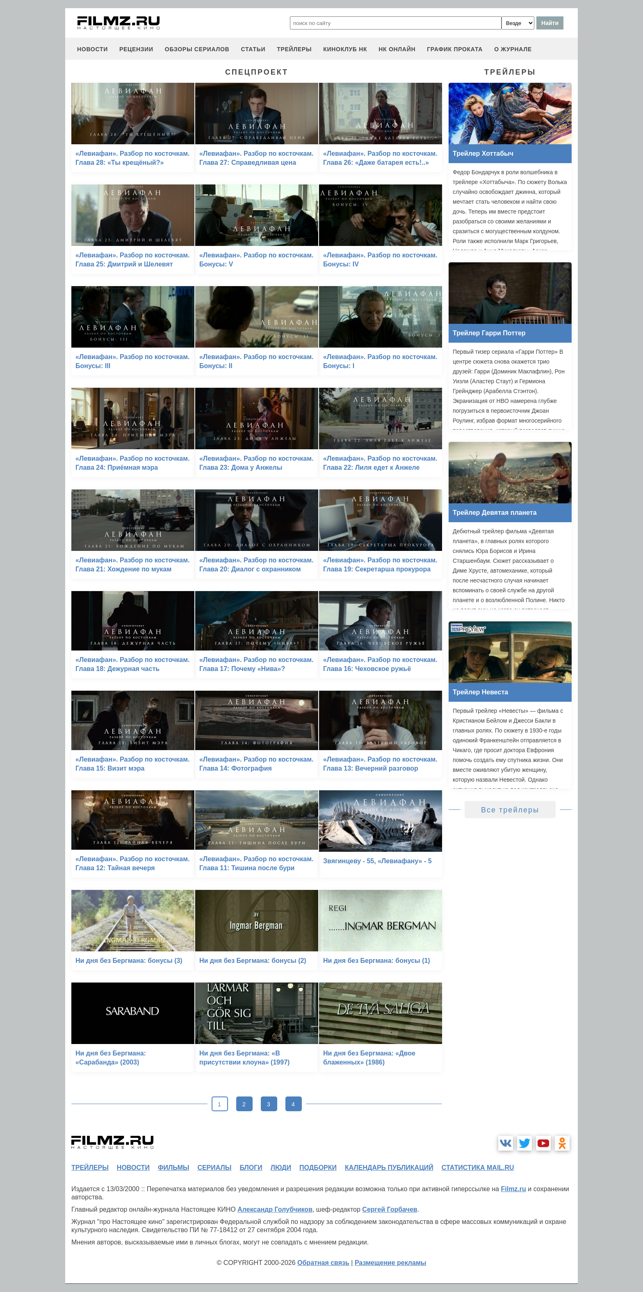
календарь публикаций (389, 1167)
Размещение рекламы (390, 1262)
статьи (253, 49)
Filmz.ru (513, 1188)
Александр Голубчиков (274, 1209)
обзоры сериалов (197, 49)
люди (281, 1167)
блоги (250, 1167)
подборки (318, 1167)
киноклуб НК (345, 49)
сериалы (214, 1167)
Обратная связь (323, 1262)
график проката (455, 49)
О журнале (513, 49)
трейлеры (294, 49)
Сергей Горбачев (389, 1209)
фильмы (173, 1167)
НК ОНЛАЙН (397, 49)
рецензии (136, 49)
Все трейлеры (510, 810)
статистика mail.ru (478, 1167)
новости (92, 49)
